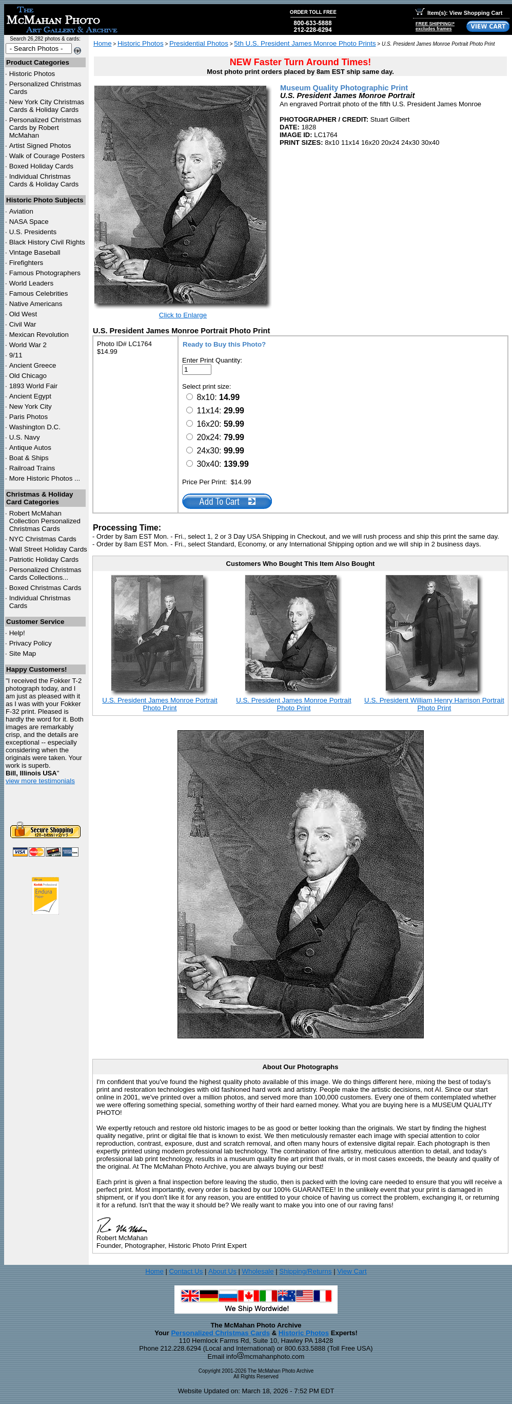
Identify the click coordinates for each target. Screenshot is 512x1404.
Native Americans (36, 304)
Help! (17, 633)
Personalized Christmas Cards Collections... (45, 573)
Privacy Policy (30, 643)
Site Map (22, 653)
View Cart (352, 1271)
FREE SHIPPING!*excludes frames (435, 26)
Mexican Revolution (39, 334)
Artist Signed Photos (40, 145)
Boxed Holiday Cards (41, 166)
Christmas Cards (42, 539)
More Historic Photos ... (45, 478)
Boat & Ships (29, 458)
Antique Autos (30, 447)
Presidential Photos (198, 43)
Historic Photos (32, 74)
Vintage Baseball (35, 252)
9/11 (16, 355)
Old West (23, 314)
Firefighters (26, 263)
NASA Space (29, 221)
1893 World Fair (33, 386)
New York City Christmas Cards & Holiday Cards (47, 105)
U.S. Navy (24, 437)
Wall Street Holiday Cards (48, 549)
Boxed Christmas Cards (45, 588)
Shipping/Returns (305, 1271)
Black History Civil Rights (47, 242)
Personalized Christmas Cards (220, 1333)
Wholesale (257, 1271)
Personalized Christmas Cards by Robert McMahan (45, 127)
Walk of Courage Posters (47, 156)
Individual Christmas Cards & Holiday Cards (44, 180)
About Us (222, 1271)
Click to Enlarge (183, 315)
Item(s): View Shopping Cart (459, 13)
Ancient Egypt (30, 396)
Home (102, 43)
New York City (30, 406)
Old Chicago (28, 376)
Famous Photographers (45, 273)
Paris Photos (28, 417)
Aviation (21, 211)
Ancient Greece (32, 365)
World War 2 (28, 345)
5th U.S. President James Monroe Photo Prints (305, 43)
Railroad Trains (32, 468)
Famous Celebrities (38, 293)
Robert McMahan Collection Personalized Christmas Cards (45, 521)
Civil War (22, 324)
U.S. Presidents (33, 232)
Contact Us (186, 1271)
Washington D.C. (35, 427)
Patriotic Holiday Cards (44, 559)
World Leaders (31, 283)
